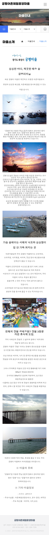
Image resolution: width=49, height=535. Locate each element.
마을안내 (15, 29)
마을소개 (29, 29)
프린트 (45, 29)
